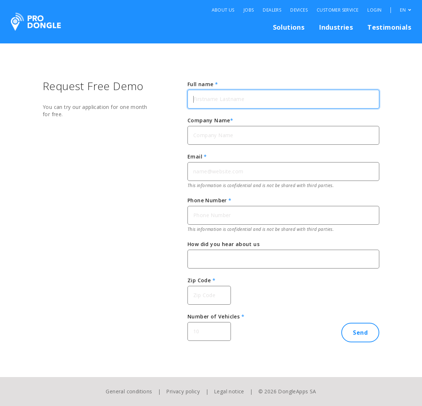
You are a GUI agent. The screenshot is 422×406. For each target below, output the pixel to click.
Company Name (210, 120)
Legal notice (229, 391)
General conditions (129, 391)
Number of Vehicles (215, 316)
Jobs (249, 10)
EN (405, 10)
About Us (223, 10)
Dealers (272, 10)
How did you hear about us (223, 244)
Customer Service (337, 10)
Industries (336, 27)
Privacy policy (183, 391)
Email (197, 156)
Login (374, 10)
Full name (202, 84)
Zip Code (201, 280)
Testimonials (389, 27)
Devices (299, 10)
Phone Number (209, 200)
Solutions (289, 27)
